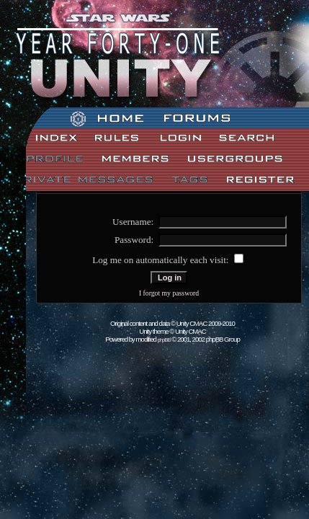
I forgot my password (169, 293)
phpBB (164, 340)
